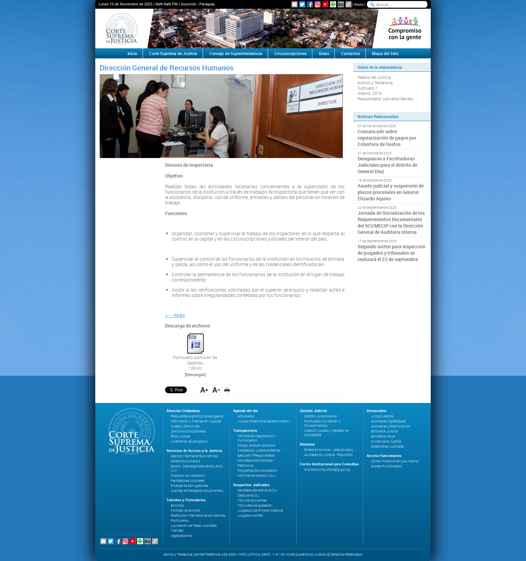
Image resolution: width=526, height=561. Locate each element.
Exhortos (177, 505)
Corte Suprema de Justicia (173, 53)
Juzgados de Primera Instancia (260, 510)
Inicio (358, 4)
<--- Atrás (175, 315)
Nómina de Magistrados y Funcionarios (256, 438)
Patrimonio (246, 465)
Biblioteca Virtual (383, 436)
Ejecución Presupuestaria (256, 455)
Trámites (177, 530)
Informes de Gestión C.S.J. (257, 475)
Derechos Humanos (185, 461)
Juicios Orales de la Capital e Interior (263, 421)
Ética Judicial (180, 436)
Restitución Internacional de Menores (198, 515)
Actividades (246, 416)
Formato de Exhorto (185, 510)
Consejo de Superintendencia (235, 53)
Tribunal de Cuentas (252, 500)
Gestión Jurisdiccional (320, 416)
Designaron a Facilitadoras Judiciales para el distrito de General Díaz (387, 164)
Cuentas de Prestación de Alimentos (197, 491)
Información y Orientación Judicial (196, 421)
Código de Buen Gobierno (256, 445)
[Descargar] (195, 374)
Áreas (324, 53)
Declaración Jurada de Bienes (259, 450)
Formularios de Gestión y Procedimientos (322, 423)
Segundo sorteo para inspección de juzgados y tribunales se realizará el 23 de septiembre (391, 252)
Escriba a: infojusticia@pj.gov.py (327, 469)
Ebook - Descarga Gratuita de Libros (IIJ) (197, 468)
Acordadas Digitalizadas (388, 421)
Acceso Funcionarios (386, 466)
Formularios (180, 520)
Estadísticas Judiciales (387, 446)
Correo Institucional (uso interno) (395, 461)
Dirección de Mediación (188, 475)
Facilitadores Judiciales (188, 480)
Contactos (350, 53)
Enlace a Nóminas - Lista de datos (328, 450)
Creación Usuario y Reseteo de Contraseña (326, 432)
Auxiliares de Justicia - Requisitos (328, 455)
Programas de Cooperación (257, 470)
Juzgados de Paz (250, 515)
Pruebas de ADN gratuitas (189, 485)
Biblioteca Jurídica (384, 431)
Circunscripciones (290, 53)
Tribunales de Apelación (255, 505)
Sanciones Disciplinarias (188, 431)
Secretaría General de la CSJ (257, 490)
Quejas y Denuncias (185, 426)
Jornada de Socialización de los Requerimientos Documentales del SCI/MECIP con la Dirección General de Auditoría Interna (391, 222)
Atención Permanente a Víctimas (194, 456)
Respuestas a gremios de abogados (197, 416)
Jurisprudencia (382, 416)
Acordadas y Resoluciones (390, 426)
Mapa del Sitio (385, 53)
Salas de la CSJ (248, 495)
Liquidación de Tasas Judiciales (194, 525)
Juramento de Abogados (189, 441)
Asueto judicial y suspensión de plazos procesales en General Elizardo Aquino (391, 192)
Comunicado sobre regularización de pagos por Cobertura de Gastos (387, 137)
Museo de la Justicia (386, 441)
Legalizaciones (181, 535)
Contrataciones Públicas (255, 460)
